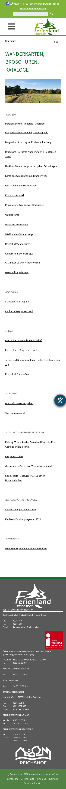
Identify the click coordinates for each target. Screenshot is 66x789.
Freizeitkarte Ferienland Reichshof (23, 340)
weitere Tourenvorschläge (19, 253)
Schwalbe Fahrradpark (17, 301)
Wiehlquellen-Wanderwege (19, 234)
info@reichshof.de (21, 709)
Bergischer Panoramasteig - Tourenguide (26, 132)
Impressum (12, 778)
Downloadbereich (33, 783)
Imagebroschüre (14, 456)
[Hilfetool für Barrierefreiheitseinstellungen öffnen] (60, 400)
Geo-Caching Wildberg (17, 272)
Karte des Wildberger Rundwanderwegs (26, 175)
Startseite (10, 41)
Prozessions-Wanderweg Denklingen (24, 205)
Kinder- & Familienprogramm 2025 (23, 519)
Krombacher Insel (14, 195)
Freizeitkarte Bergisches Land (21, 350)
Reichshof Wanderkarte (17, 243)
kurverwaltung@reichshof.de (42, 3)
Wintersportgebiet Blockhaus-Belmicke (26, 548)
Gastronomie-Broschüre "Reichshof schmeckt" (29, 466)
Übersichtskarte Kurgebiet (19, 403)
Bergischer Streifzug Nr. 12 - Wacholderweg (28, 142)
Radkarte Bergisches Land (19, 311)
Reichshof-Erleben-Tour (17, 374)
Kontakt (53, 778)
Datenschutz (27, 778)
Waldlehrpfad (12, 214)
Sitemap (41, 778)
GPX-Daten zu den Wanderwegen (22, 262)
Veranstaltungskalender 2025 (20, 509)
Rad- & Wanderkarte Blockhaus (21, 185)
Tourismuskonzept (15, 413)
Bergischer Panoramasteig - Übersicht (25, 123)
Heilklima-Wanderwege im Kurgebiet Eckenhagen (31, 166)
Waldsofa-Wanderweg (17, 224)
